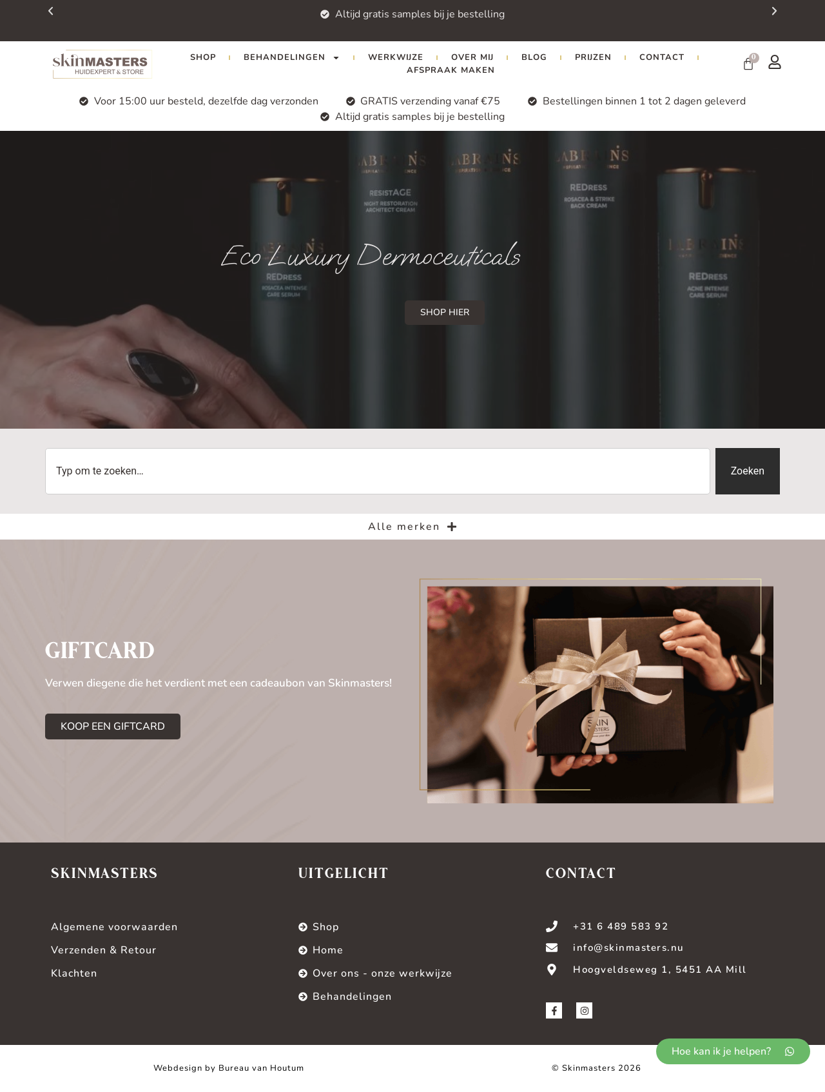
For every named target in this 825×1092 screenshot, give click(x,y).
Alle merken (412, 526)
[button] (797, 18)
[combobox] (377, 471)
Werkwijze (395, 57)
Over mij (472, 57)
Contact (661, 57)
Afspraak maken (451, 70)
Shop (203, 57)
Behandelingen (292, 57)
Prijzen (593, 57)
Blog (534, 57)
